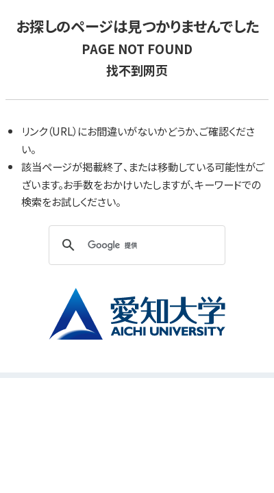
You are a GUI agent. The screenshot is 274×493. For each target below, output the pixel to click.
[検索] (135, 245)
